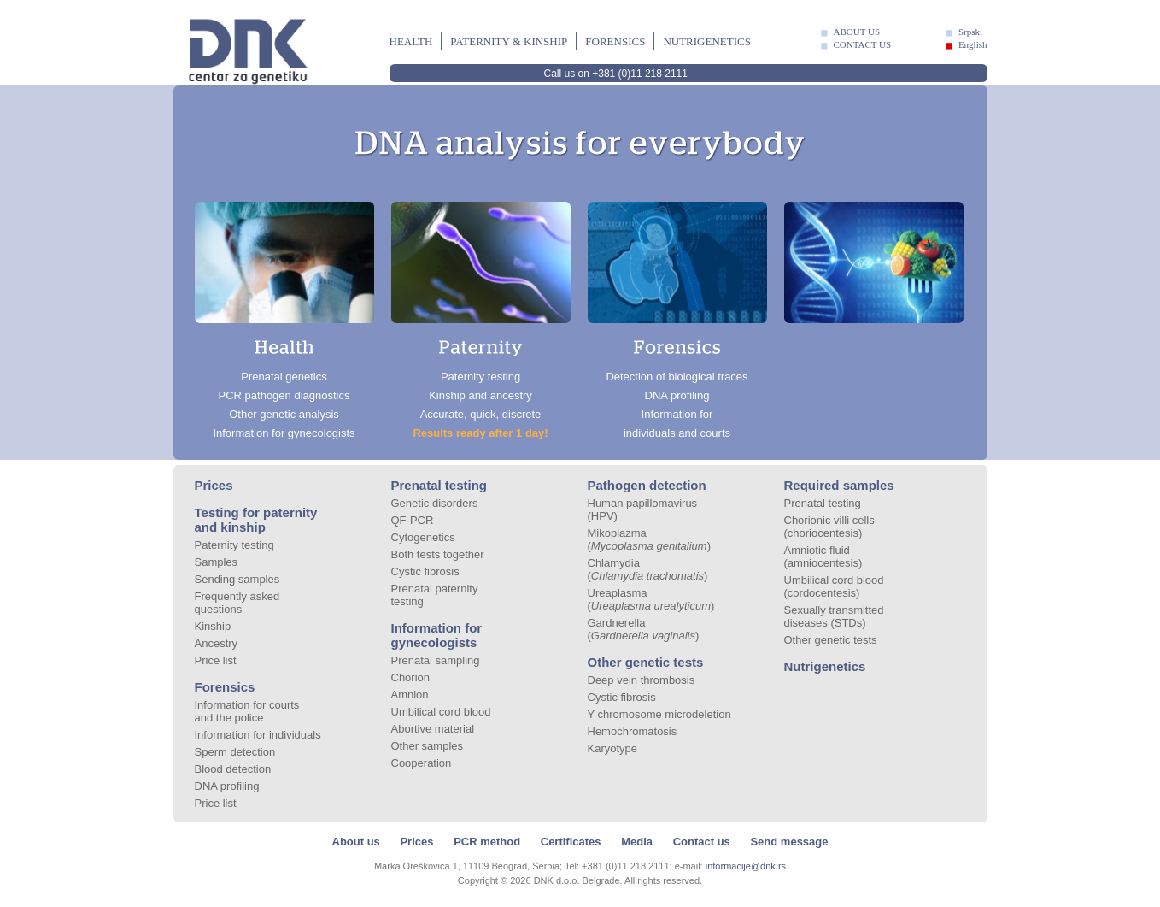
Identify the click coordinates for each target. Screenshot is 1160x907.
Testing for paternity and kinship (256, 519)
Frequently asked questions (237, 602)
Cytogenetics (423, 537)
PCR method (487, 841)
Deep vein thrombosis (641, 680)
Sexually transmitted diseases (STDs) (834, 616)
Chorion (411, 677)
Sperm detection (235, 751)
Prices (214, 485)
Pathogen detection (647, 485)
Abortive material (433, 728)
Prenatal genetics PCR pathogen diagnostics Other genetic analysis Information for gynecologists (284, 320)
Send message (789, 841)
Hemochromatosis (632, 731)
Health (411, 41)
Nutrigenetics (707, 41)
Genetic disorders (434, 503)
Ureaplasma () (651, 599)
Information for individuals (258, 734)
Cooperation (421, 763)
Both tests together (437, 554)
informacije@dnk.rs (746, 866)
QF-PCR (412, 520)
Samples (216, 562)
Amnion (410, 694)
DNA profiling (227, 786)
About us (356, 841)
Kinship (213, 626)
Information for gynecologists (437, 635)
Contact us (701, 841)
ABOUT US (857, 32)
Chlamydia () (648, 569)
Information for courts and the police (247, 711)
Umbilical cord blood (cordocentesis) (834, 586)
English (972, 44)
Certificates (571, 841)
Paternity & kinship (508, 41)
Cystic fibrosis (425, 571)
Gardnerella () (644, 629)
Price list (216, 660)
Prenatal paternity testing (434, 595)
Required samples (839, 485)
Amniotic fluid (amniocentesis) (823, 556)
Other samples (427, 745)
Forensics (615, 41)
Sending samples (237, 579)
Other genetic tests (646, 662)
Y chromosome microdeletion (659, 714)
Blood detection (233, 769)
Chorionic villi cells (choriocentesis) (829, 526)
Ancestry (216, 643)
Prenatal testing (439, 485)
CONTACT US (863, 44)
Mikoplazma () (650, 539)
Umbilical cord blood (441, 711)
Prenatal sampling (435, 660)
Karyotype (613, 748)
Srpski (970, 32)
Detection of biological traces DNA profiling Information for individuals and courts (677, 320)
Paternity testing (234, 545)
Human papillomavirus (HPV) (643, 509)
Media (637, 841)
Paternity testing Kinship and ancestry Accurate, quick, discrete (481, 320)
